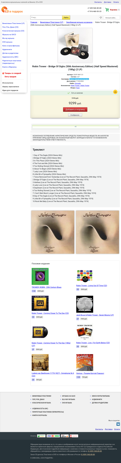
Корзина (115, 10)
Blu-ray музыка (8, 38)
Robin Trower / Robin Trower (80, 85)
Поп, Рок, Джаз (38, 399)
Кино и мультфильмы (11, 46)
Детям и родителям (10, 53)
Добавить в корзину (75, 109)
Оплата (116, 2)
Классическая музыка (41, 403)
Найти (66, 17)
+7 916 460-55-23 (94, 11)
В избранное (75, 115)
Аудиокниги (7, 49)
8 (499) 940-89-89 (95, 451)
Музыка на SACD (9, 35)
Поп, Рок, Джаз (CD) (10, 27)
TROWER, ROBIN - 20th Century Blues (46, 287)
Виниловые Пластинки (41, 396)
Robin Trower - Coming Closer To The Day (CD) (50, 313)
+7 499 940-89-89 (94, 8)
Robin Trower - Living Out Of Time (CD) (91, 286)
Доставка (107, 2)
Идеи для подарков (10, 90)
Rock (78, 88)
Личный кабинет (111, 18)
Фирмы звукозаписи (10, 87)
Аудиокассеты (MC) (10, 57)
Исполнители (7, 83)
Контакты (98, 2)
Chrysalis (78, 83)
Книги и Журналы (9, 67)
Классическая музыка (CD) (13, 31)
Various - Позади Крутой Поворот (90, 373)
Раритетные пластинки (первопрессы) (11, 62)
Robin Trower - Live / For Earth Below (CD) (93, 343)
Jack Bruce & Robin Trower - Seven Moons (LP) (95, 315)
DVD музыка (7, 42)
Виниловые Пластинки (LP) (13, 23)
